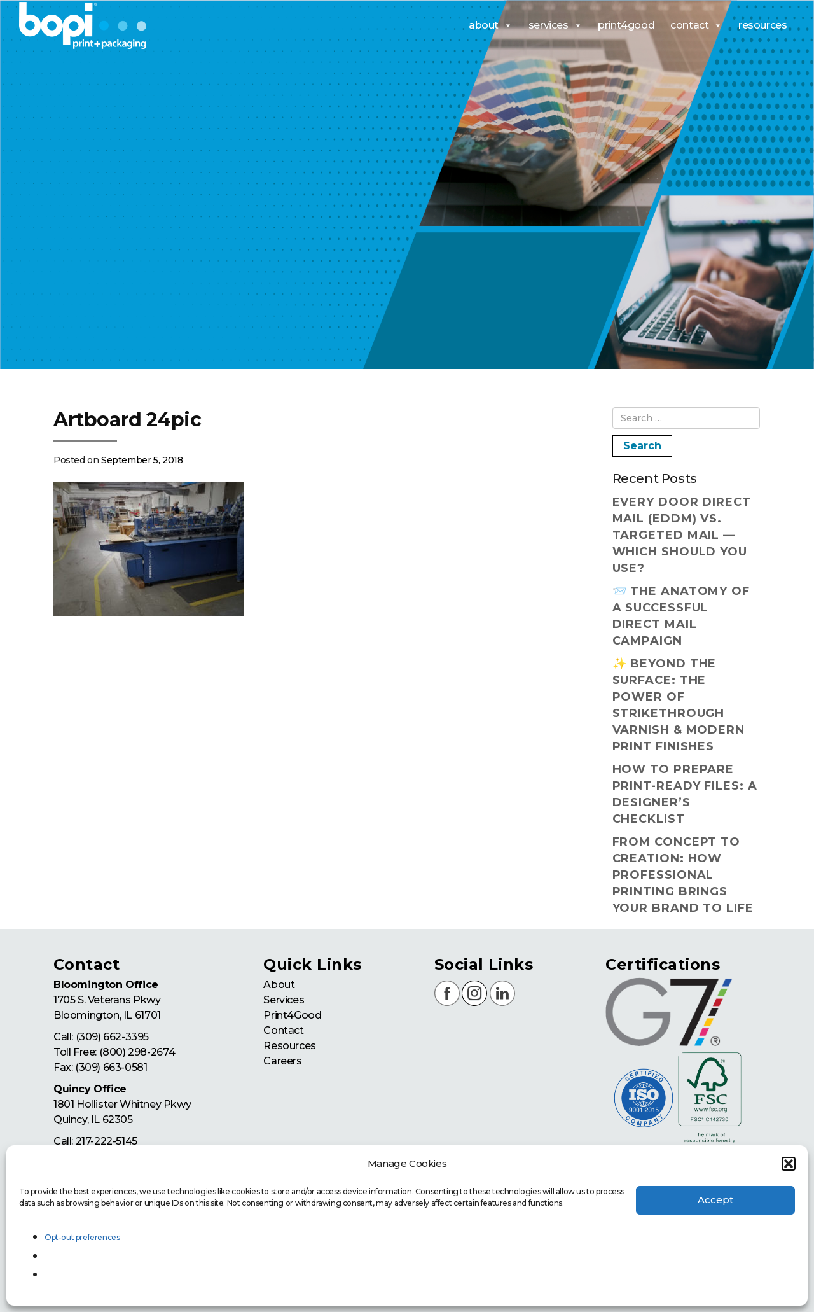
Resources (289, 1046)
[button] (788, 1163)
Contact (283, 1030)
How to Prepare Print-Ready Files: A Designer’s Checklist (684, 794)
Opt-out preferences (82, 1237)
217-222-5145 (106, 1141)
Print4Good (292, 1015)
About (278, 985)
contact (696, 25)
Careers (282, 1061)
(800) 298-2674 (137, 1052)
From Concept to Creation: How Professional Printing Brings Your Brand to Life (683, 875)
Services (283, 1000)
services (555, 25)
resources (762, 25)
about (491, 25)
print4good (626, 25)
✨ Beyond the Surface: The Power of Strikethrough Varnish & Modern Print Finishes (678, 705)
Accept (715, 1200)
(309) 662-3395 (112, 1037)
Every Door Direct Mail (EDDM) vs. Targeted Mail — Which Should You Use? (681, 535)
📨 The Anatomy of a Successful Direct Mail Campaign (681, 616)
